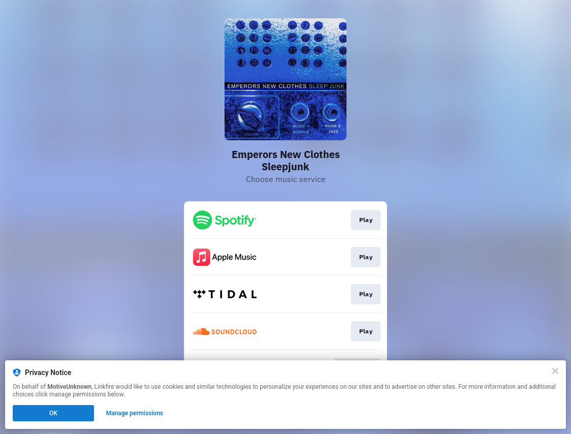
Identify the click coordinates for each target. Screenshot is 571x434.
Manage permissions (135, 413)
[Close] (555, 371)
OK (53, 413)
